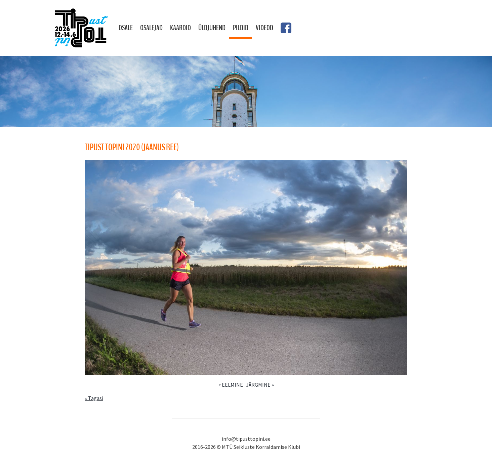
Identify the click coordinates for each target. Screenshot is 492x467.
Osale (126, 28)
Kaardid (180, 28)
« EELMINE (230, 384)
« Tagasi (94, 398)
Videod (264, 28)
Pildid (240, 28)
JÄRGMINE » (260, 384)
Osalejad (151, 28)
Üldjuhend (212, 28)
